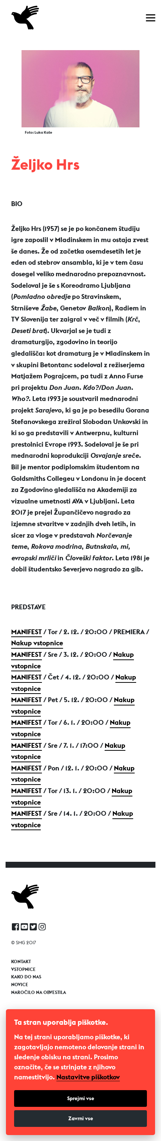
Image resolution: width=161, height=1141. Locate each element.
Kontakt (21, 961)
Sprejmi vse (80, 1098)
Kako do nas (26, 976)
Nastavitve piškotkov (88, 1077)
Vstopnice (23, 969)
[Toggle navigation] (150, 17)
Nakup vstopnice (37, 643)
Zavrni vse (80, 1118)
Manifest (26, 631)
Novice (19, 984)
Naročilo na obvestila (38, 992)
